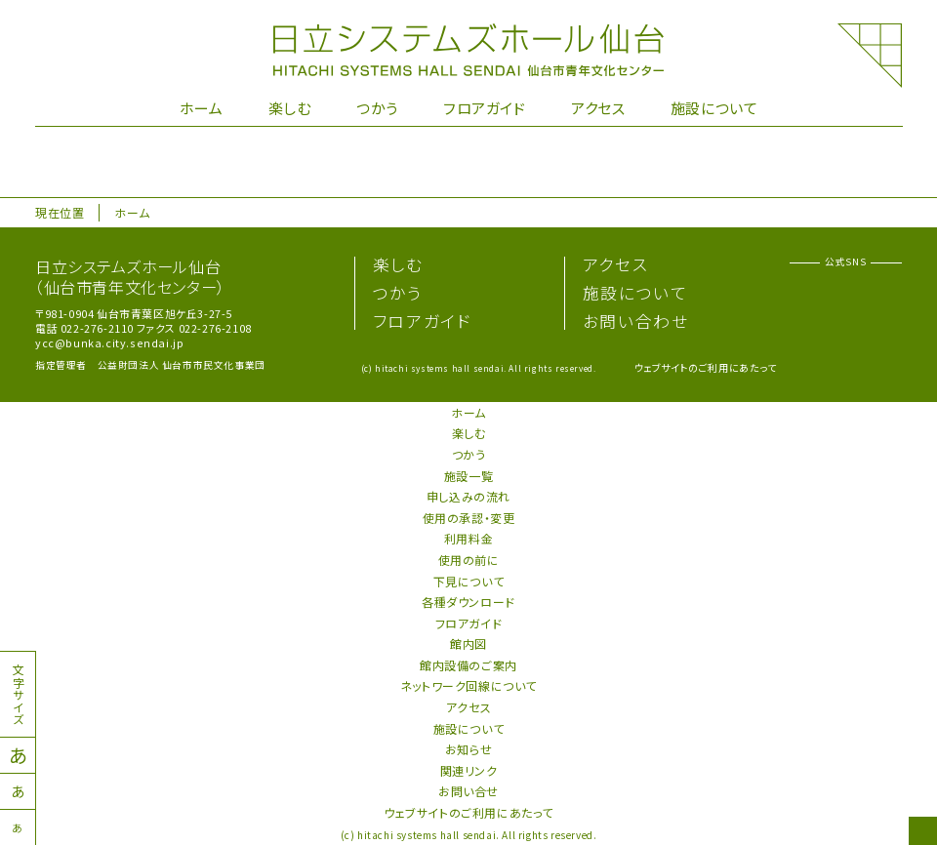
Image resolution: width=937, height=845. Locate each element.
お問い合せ (468, 791)
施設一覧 (468, 475)
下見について (469, 581)
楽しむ (289, 108)
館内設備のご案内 (468, 665)
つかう (377, 108)
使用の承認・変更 (469, 517)
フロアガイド (484, 108)
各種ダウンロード (468, 601)
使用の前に (469, 559)
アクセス (598, 108)
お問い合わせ (636, 321)
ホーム (202, 108)
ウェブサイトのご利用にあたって (705, 367)
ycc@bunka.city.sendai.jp (109, 342)
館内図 (468, 643)
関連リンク (469, 770)
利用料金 (468, 538)
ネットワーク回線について (468, 685)
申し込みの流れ (468, 496)
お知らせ (468, 749)
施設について (714, 108)
